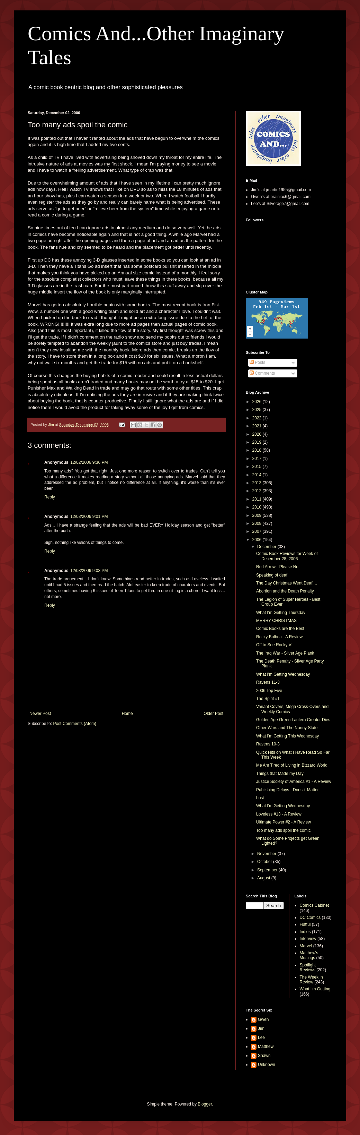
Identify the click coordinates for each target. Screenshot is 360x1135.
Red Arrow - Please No (277, 566)
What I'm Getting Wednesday (283, 674)
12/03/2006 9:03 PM (89, 570)
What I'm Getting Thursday (280, 612)
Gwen (263, 1019)
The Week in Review (311, 979)
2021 (257, 426)
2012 (257, 490)
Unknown (266, 1064)
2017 (257, 458)
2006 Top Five (269, 690)
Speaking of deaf (271, 575)
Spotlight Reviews (308, 967)
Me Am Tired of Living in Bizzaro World (291, 765)
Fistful (305, 924)
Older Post (213, 713)
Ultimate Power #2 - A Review (283, 822)
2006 (257, 539)
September (268, 870)
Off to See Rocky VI (274, 644)
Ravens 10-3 (268, 744)
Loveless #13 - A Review (279, 814)
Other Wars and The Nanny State (286, 727)
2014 (257, 474)
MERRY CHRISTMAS (276, 620)
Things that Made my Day (280, 773)
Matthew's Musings (309, 955)
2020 (257, 434)
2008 (257, 523)
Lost (260, 797)
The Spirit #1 (268, 698)
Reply (49, 497)
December (267, 546)
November (267, 853)
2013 (257, 482)
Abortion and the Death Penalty (285, 591)
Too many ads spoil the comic (283, 830)
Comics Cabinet (314, 905)
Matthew (265, 1046)
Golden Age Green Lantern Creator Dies (293, 719)
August (264, 878)
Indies (305, 931)
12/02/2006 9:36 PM (89, 462)
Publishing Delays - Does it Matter (287, 789)
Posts (257, 362)
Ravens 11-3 (268, 682)
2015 (257, 466)
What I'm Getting (315, 989)
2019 (257, 442)
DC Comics (310, 917)
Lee (261, 1037)
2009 (257, 515)
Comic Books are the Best (280, 628)
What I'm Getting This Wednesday (287, 736)
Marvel (306, 946)
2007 (257, 531)
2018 (257, 450)
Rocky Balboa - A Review (279, 636)
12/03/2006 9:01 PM (89, 516)
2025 (257, 409)
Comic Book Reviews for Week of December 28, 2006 (287, 556)
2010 (257, 507)
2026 (257, 401)
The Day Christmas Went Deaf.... (286, 583)
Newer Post (40, 713)
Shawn (264, 1055)
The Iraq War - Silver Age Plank (285, 653)
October (265, 861)
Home (127, 713)
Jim (261, 1028)
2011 (257, 499)
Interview (308, 938)
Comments (262, 373)
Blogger (205, 1104)
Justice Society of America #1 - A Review (293, 781)
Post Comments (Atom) (74, 723)
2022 (257, 418)
